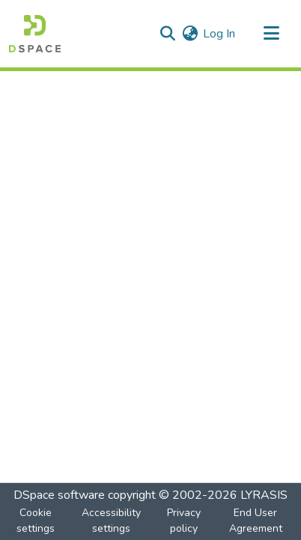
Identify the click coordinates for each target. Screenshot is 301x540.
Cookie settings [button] (35, 521)
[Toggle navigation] (271, 33)
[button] (35, 33)
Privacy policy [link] (184, 521)
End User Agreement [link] (255, 521)
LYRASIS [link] (264, 495)
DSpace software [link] (59, 495)
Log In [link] (219, 33)
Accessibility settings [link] (111, 521)
